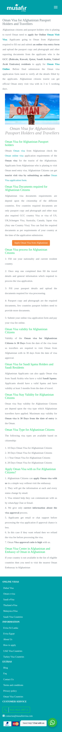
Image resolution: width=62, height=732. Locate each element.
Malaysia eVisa (10, 611)
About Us (7, 639)
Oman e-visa (9, 594)
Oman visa (19, 150)
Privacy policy (10, 691)
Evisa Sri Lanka (10, 628)
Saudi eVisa (8, 599)
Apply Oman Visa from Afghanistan (31, 243)
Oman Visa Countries (13, 696)
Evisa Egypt (9, 633)
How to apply (9, 645)
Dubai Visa (8, 588)
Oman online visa (14, 155)
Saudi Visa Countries (13, 617)
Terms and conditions (13, 685)
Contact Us (8, 679)
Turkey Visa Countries (13, 657)
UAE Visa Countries (12, 651)
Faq (5, 673)
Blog (5, 668)
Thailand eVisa (10, 605)
